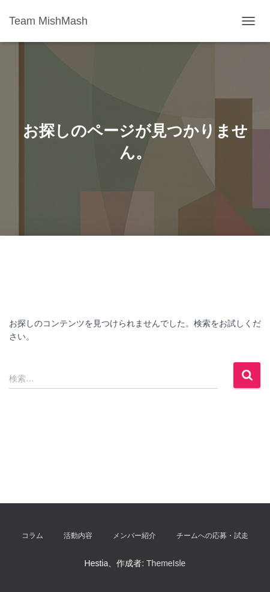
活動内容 (78, 535)
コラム (32, 535)
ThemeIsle (165, 563)
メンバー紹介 (134, 535)
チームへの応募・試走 (212, 535)
